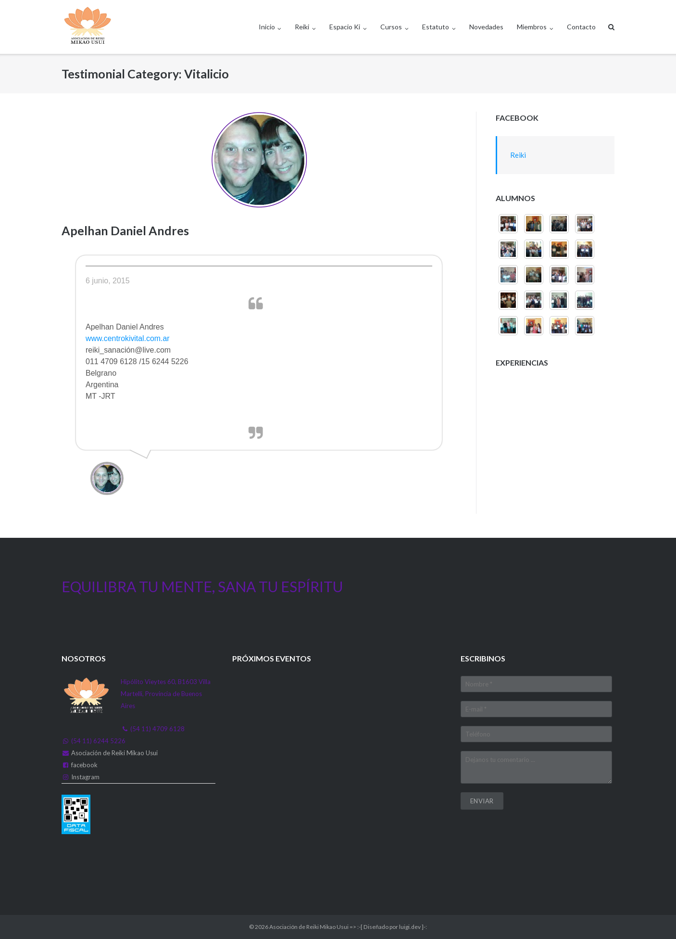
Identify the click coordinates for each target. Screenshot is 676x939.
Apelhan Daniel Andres (125, 230)
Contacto (581, 27)
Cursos (391, 27)
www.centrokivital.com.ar (128, 338)
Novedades (486, 27)
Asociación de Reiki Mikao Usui (114, 753)
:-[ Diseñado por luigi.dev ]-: (392, 926)
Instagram (85, 777)
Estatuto (435, 27)
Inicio (267, 27)
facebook (84, 765)
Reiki (302, 27)
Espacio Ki (344, 27)
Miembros (532, 27)
